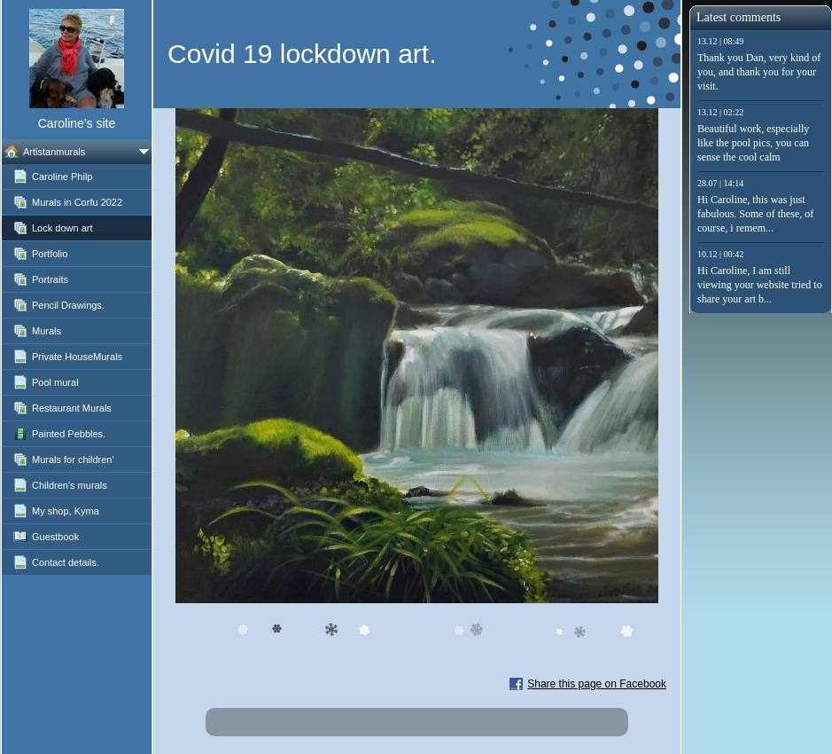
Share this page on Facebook (596, 684)
